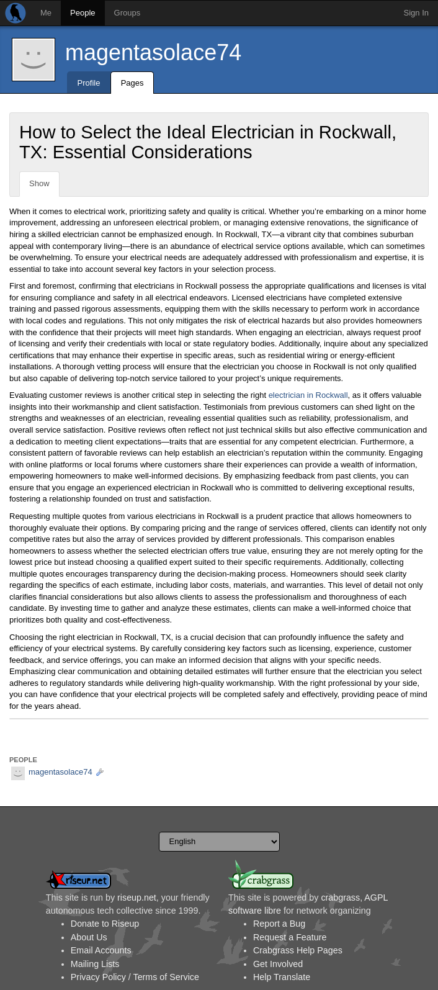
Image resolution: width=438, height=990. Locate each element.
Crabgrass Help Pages (297, 950)
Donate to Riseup (105, 924)
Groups (127, 12)
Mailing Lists (95, 964)
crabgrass (340, 897)
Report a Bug (279, 924)
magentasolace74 (153, 52)
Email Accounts (101, 950)
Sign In (416, 12)
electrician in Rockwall (308, 395)
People (82, 12)
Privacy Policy (98, 977)
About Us (89, 937)
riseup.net (136, 897)
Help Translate (281, 977)
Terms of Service (166, 977)
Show (39, 183)
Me (45, 12)
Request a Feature (289, 937)
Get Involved (278, 964)
